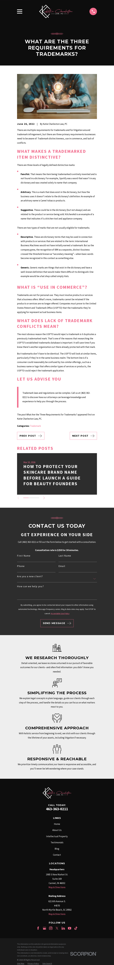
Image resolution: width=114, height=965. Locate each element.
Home (57, 824)
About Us (57, 830)
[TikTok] (76, 928)
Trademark (35, 425)
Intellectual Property (57, 836)
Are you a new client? (30, 576)
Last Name (65, 556)
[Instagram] (50, 928)
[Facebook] (38, 928)
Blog (57, 848)
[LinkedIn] (63, 928)
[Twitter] (57, 928)
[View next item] (44, 498)
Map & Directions (57, 887)
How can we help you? (30, 586)
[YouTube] (69, 928)
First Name (23, 556)
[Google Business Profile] (44, 928)
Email (62, 566)
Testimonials (57, 842)
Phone (21, 566)
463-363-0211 (57, 809)
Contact (57, 854)
